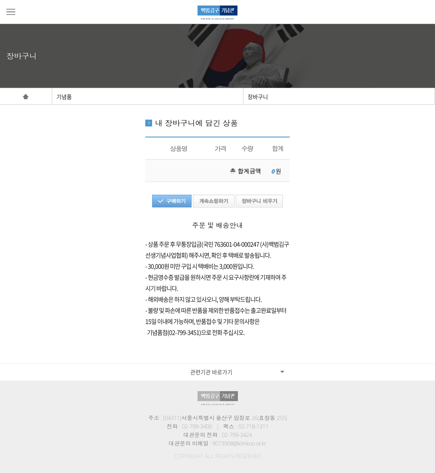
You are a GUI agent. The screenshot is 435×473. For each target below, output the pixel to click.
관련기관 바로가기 (211, 372)
